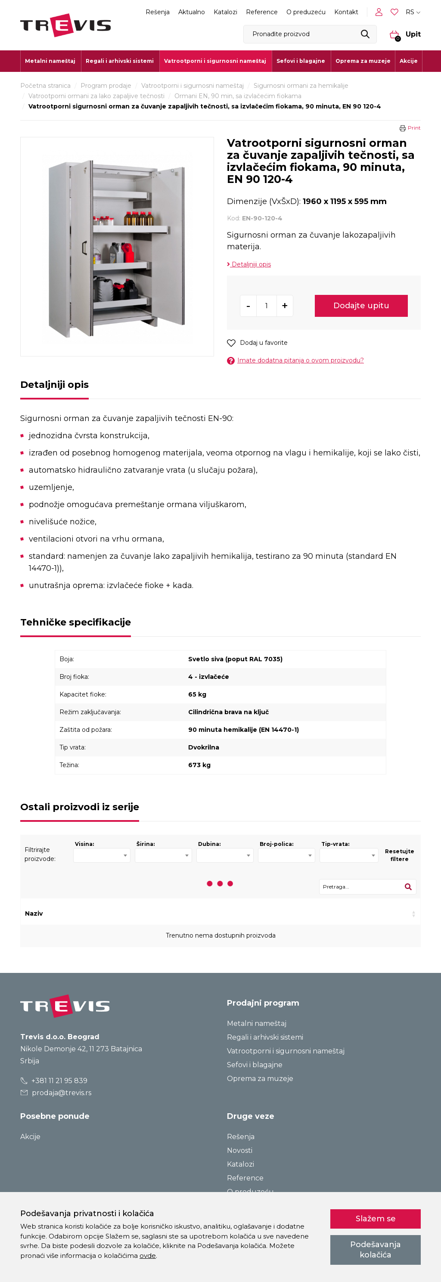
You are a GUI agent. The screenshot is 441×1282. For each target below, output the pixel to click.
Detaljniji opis (249, 264)
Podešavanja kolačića (375, 1249)
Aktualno (191, 12)
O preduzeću (306, 12)
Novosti (239, 1150)
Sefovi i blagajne (255, 1065)
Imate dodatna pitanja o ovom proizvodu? (295, 360)
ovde (148, 1255)
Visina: (84, 844)
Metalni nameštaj (256, 1023)
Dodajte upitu (361, 305)
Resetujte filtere (399, 855)
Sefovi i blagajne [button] (300, 61)
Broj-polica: (276, 844)
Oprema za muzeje (363, 61)
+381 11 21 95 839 (54, 1081)
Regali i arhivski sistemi (265, 1037)
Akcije (409, 61)
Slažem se (376, 1218)
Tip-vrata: (335, 844)
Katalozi (225, 12)
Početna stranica (45, 86)
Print (414, 127)
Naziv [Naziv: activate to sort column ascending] (34, 913)
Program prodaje (106, 86)
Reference (262, 12)
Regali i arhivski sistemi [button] (120, 61)
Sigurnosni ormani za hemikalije (301, 86)
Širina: (146, 844)
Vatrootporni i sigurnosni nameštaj (192, 86)
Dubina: (209, 844)
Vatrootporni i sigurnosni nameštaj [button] (215, 61)
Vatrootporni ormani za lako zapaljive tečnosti (96, 96)
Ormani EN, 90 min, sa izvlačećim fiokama (237, 96)
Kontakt (346, 12)
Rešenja (158, 12)
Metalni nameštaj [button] (50, 61)
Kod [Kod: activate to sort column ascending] (115, 913)
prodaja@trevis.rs (56, 1093)
